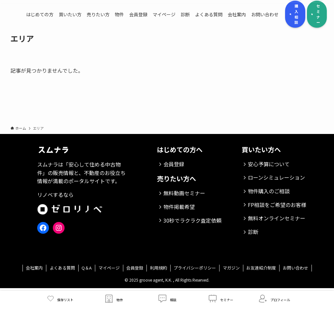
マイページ (109, 268)
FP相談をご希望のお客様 (277, 205)
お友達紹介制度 (261, 268)
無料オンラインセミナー (276, 218)
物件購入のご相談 (269, 191)
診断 (253, 232)
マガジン (231, 268)
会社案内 (34, 268)
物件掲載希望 (179, 207)
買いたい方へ (261, 149)
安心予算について (269, 164)
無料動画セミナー (184, 193)
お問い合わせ (295, 268)
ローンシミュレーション (276, 177)
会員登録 (173, 164)
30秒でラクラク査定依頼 (192, 220)
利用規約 (158, 268)
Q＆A (87, 268)
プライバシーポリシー (195, 268)
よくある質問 (62, 268)
